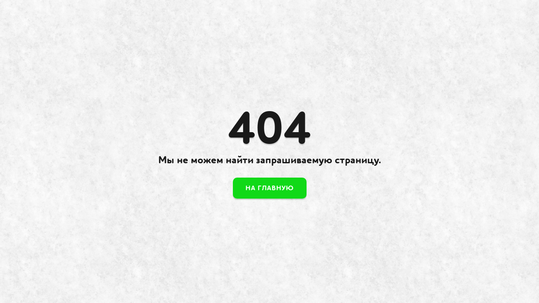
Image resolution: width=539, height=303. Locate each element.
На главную (269, 188)
